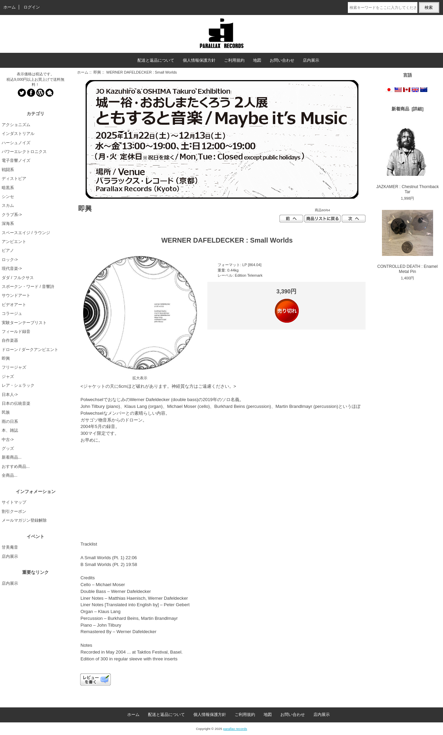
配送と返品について (155, 60)
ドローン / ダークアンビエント (30, 349)
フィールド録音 (16, 331)
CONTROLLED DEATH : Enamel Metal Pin (407, 242)
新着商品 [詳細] (408, 108)
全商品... (9, 475)
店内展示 (311, 60)
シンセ (8, 196)
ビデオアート (14, 304)
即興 (97, 72)
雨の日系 (10, 421)
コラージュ (12, 313)
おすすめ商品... (16, 466)
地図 (257, 60)
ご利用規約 (234, 60)
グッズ (8, 448)
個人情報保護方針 (199, 60)
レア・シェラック (18, 385)
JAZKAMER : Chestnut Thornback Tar (407, 159)
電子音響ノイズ (16, 160)
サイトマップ (14, 502)
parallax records (235, 729)
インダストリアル (18, 133)
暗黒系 (8, 187)
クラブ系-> (12, 214)
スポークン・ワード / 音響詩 (28, 286)
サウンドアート (16, 295)
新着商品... (11, 457)
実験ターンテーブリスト (24, 322)
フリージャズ (14, 367)
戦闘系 (8, 169)
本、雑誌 (10, 430)
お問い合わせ (282, 60)
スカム (8, 205)
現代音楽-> (12, 268)
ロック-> (10, 259)
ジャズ (8, 376)
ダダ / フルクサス (18, 277)
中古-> (8, 439)
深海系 (8, 223)
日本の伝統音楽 (16, 403)
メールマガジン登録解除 (24, 520)
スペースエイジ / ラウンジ (26, 232)
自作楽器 (10, 340)
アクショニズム (16, 124)
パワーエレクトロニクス (24, 151)
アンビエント (14, 241)
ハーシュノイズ (16, 142)
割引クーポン (14, 511)
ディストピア (14, 178)
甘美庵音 (10, 547)
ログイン (32, 7)
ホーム (9, 7)
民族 (6, 412)
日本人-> (10, 394)
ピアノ (8, 250)
